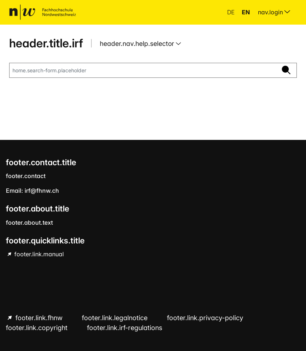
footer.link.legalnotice (115, 318)
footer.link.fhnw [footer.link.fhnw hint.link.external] (39, 318)
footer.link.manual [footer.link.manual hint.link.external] (38, 254)
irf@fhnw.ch (42, 190)
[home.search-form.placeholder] (142, 70)
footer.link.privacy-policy (205, 318)
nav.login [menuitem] (274, 12)
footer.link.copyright (37, 328)
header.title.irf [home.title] (46, 43)
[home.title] (42, 12)
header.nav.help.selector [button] (138, 43)
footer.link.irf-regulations (124, 328)
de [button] (231, 12)
